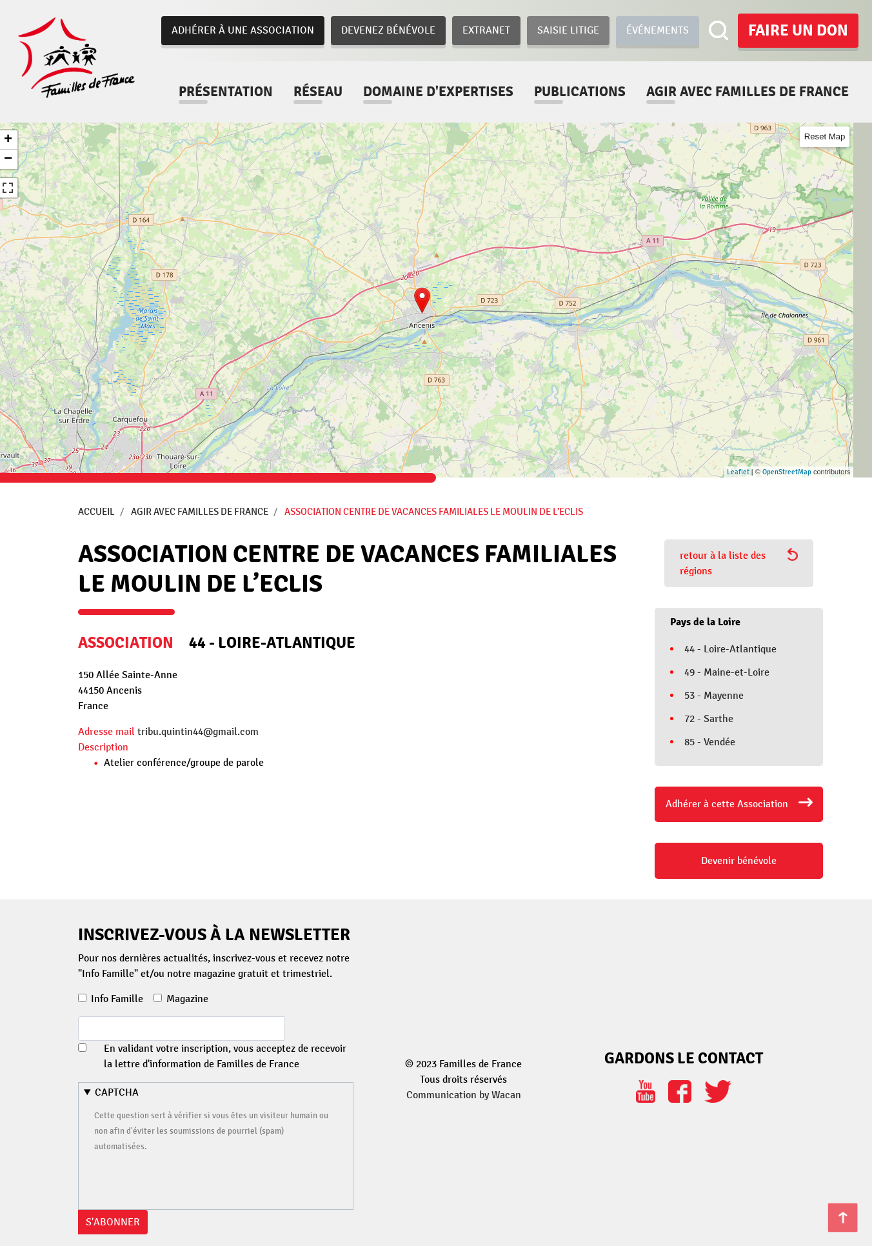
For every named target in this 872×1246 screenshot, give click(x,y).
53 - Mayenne (714, 695)
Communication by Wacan (463, 1095)
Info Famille (117, 998)
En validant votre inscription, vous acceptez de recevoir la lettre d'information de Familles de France (225, 1056)
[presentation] (192, 1179)
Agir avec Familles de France (199, 511)
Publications (580, 91)
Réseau (317, 91)
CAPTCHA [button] (117, 1092)
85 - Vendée (709, 742)
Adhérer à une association (243, 30)
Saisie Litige (568, 30)
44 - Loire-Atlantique (730, 649)
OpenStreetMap (786, 472)
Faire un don (798, 30)
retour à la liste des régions (739, 563)
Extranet (486, 30)
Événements (657, 30)
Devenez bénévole (388, 30)
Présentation (226, 91)
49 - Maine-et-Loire (726, 672)
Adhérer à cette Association (727, 804)
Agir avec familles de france (747, 91)
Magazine (187, 998)
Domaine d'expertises (438, 91)
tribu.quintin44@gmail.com (198, 731)
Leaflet (738, 472)
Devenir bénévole (739, 860)
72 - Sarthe (708, 718)
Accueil (96, 511)
